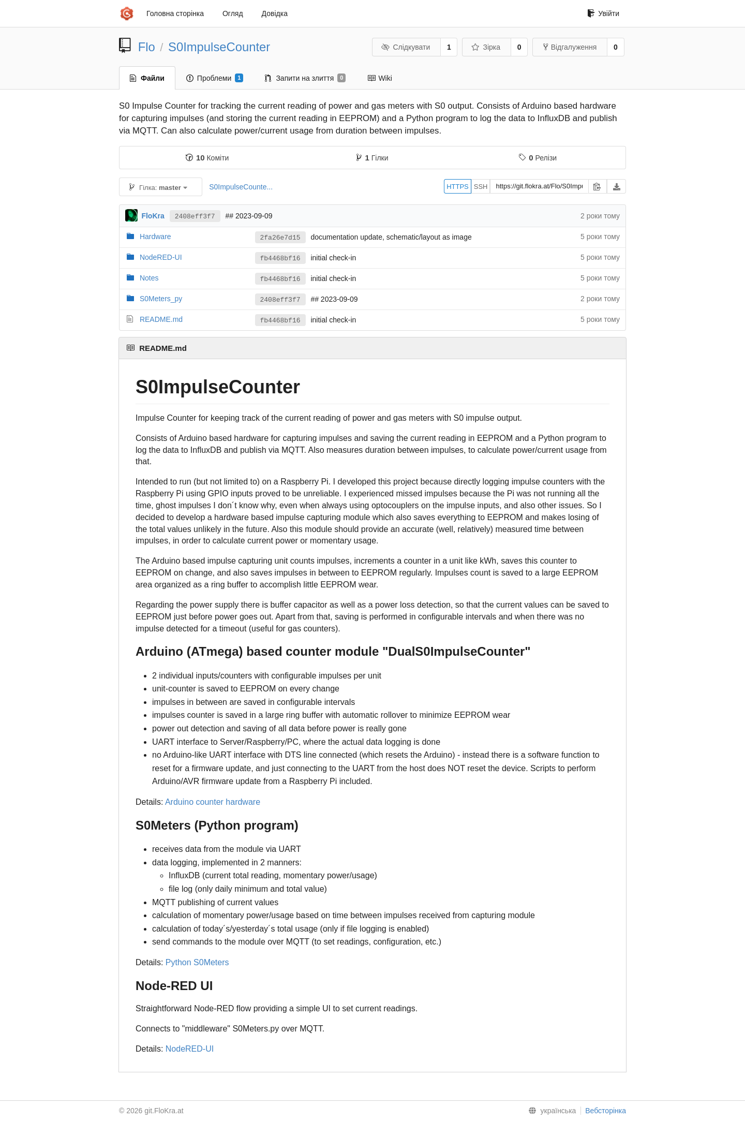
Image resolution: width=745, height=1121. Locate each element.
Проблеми (215, 78)
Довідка (275, 13)
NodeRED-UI (161, 257)
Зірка (485, 47)
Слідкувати (405, 47)
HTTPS (457, 186)
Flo (146, 47)
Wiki (379, 78)
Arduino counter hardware (212, 802)
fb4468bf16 (280, 258)
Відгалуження (570, 47)
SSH (481, 186)
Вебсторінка (605, 1111)
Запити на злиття (305, 78)
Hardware (155, 236)
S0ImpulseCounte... (241, 186)
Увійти (603, 13)
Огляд (232, 13)
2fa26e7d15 (280, 238)
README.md (161, 319)
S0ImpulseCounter (219, 47)
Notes (149, 278)
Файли (147, 78)
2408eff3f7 (195, 216)
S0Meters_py (161, 298)
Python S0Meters (197, 962)
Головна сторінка (175, 13)
